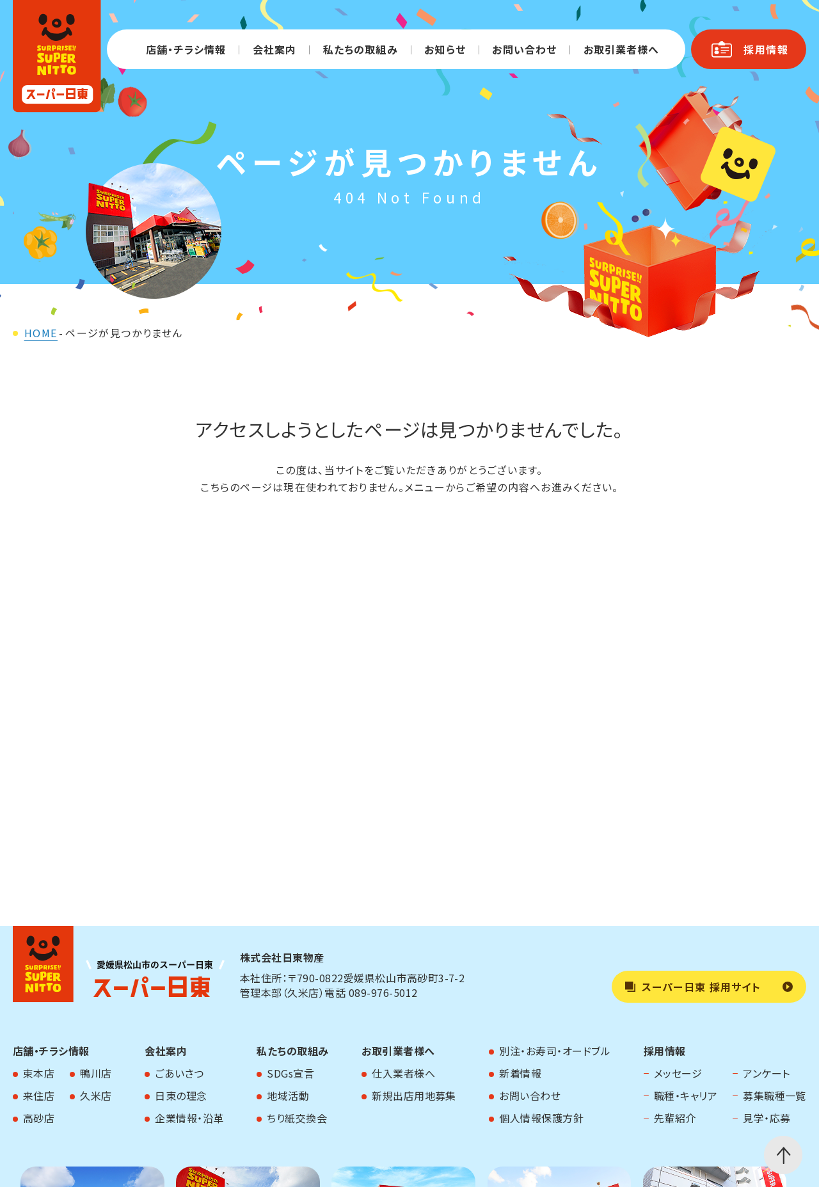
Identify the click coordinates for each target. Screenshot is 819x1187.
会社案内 (274, 49)
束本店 (38, 1073)
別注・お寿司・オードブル (554, 1050)
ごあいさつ (179, 1073)
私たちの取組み (360, 49)
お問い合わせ (524, 49)
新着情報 (520, 1073)
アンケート (766, 1073)
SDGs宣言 (290, 1073)
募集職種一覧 (774, 1095)
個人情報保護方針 (541, 1118)
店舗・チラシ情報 (186, 49)
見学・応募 (766, 1118)
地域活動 (288, 1095)
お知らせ (444, 49)
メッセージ (678, 1073)
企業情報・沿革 (189, 1118)
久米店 (95, 1095)
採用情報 (665, 1050)
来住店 (38, 1095)
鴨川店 (95, 1073)
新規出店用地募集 (414, 1095)
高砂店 (38, 1118)
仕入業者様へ (403, 1073)
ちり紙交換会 (297, 1118)
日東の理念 (181, 1095)
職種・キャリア (685, 1095)
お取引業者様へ (622, 49)
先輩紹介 (675, 1118)
